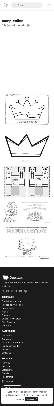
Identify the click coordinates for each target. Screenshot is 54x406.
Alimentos (7, 335)
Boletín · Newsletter (11, 318)
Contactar (6, 325)
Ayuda (5, 311)
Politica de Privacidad (12, 304)
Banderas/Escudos (11, 345)
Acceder (6, 373)
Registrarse (7, 376)
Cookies (6, 315)
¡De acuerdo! (31, 399)
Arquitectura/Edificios (12, 342)
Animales (6, 338)
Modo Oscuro (10, 381)
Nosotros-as (8, 308)
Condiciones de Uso (11, 301)
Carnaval (6, 349)
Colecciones (8, 369)
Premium (6, 362)
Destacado (7, 366)
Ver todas (6, 352)
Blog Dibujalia (8, 322)
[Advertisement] (27, 64)
